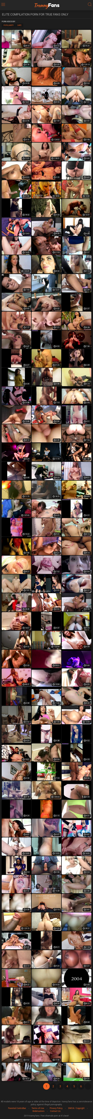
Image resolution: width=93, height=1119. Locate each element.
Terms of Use (38, 1108)
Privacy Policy (56, 1108)
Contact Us (55, 1111)
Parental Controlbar (17, 1108)
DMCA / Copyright (76, 1108)
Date (19, 25)
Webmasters (38, 1111)
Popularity (9, 25)
